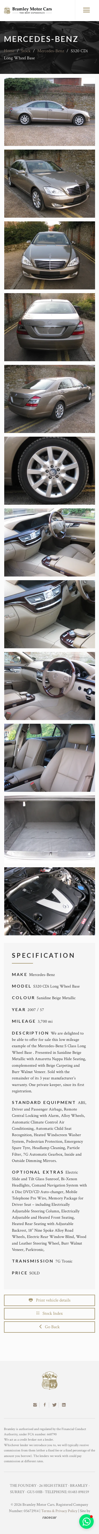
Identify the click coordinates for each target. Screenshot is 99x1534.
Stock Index (49, 1313)
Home (9, 51)
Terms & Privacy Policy (59, 1510)
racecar (49, 1517)
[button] (86, 1521)
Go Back (49, 1327)
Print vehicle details (49, 1300)
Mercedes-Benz (50, 51)
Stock (26, 51)
